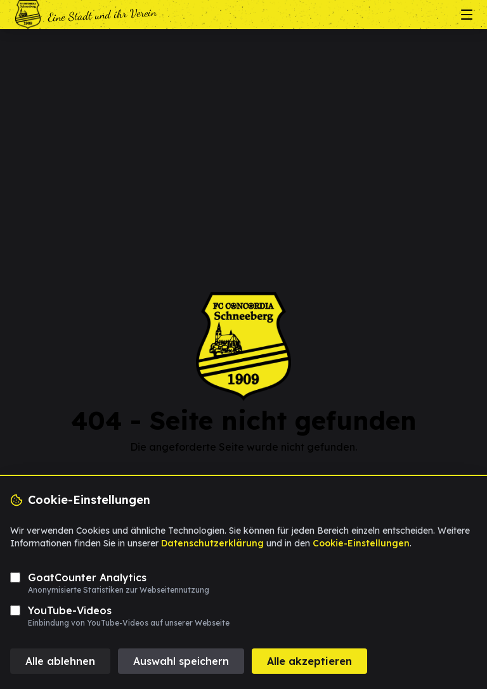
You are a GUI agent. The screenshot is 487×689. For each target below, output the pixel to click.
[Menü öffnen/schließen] (466, 14)
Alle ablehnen (60, 661)
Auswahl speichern (181, 661)
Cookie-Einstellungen (361, 543)
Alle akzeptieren (309, 661)
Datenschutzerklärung (212, 543)
